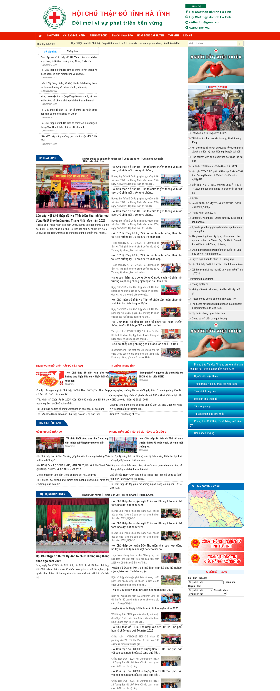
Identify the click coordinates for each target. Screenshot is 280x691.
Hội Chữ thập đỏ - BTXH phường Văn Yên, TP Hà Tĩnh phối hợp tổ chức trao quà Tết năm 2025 (146, 628)
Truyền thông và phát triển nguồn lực (101, 158)
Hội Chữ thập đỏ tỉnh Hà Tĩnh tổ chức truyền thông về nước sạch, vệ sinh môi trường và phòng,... (146, 168)
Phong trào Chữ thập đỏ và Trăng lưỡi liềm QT (138, 431)
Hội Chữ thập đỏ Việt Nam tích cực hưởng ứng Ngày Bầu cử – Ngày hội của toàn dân (87, 376)
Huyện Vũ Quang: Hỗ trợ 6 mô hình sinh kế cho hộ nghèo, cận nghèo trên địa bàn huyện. (146, 569)
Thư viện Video (218, 87)
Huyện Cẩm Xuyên (91, 495)
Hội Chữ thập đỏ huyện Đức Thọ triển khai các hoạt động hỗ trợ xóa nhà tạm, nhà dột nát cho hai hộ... (146, 547)
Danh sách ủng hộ (204, 433)
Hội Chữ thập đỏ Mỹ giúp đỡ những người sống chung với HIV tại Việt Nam (146, 486)
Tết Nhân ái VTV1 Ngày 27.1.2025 (209, 133)
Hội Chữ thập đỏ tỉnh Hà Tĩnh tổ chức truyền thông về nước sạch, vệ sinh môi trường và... (161, 442)
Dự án (194, 198)
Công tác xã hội (132, 158)
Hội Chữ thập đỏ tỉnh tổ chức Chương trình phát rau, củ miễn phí (70, 408)
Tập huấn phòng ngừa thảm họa (208, 313)
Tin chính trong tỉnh (122, 365)
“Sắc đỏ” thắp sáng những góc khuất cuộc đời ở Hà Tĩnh (144, 344)
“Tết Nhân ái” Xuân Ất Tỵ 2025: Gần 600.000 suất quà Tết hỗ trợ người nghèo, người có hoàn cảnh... (72, 401)
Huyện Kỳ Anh (146, 495)
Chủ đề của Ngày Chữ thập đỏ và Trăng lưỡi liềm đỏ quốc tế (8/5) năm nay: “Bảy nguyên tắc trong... (146, 476)
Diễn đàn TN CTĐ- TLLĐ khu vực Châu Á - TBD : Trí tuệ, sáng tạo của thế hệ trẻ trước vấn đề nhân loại (217, 188)
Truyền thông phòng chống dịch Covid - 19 (213, 298)
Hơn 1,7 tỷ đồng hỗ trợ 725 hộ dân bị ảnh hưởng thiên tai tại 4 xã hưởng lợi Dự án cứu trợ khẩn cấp (146, 235)
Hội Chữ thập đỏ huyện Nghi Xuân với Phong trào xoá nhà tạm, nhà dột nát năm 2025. (146, 503)
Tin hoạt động (47, 158)
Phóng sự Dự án (199, 284)
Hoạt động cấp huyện (52, 494)
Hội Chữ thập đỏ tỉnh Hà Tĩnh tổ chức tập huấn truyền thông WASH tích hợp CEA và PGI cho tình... (146, 323)
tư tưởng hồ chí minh (202, 279)
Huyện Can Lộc (111, 495)
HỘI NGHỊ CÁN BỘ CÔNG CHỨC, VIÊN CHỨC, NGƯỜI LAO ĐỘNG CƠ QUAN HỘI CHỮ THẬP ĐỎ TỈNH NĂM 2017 (72, 467)
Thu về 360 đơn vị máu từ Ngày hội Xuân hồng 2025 (142, 590)
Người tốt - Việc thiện (206, 376)
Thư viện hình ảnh (50, 422)
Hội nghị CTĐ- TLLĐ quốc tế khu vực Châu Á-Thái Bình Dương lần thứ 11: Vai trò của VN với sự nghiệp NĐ (217, 175)
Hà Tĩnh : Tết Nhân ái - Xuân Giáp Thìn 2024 (214, 166)
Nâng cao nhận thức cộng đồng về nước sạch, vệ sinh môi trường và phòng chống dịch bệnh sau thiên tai (146, 279)
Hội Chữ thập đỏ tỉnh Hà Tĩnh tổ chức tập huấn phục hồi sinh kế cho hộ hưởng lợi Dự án (146, 301)
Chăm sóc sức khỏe (152, 158)
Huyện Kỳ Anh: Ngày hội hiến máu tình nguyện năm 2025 (145, 608)
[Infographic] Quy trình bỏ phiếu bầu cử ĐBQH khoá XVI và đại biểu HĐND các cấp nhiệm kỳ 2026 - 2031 (146, 397)
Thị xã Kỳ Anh (129, 495)
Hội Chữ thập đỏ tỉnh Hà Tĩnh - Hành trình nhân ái (217, 264)
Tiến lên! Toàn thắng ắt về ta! (125, 414)
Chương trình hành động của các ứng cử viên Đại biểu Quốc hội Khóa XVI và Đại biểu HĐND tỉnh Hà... (146, 406)
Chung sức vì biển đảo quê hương (209, 318)
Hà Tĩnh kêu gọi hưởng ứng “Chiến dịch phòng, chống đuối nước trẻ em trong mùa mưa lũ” (72, 482)
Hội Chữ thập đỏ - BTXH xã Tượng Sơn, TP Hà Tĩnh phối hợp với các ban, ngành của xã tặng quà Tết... (146, 650)
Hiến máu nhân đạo (93, 161)
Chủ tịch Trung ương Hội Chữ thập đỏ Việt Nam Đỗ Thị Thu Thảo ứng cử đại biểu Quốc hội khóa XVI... (72, 392)
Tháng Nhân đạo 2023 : (203, 212)
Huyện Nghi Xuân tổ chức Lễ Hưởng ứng (212, 259)
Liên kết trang (216, 572)
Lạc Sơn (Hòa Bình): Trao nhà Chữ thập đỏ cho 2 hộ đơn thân (68, 414)
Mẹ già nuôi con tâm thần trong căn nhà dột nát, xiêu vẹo (66, 474)
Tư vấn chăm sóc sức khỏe (209, 413)
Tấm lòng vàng (202, 406)
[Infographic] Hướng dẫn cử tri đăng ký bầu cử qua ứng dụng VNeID (145, 390)
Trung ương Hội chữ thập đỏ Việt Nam (59, 365)
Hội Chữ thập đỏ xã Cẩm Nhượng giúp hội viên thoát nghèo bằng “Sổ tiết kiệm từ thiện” (72, 458)
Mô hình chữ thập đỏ (49, 431)
